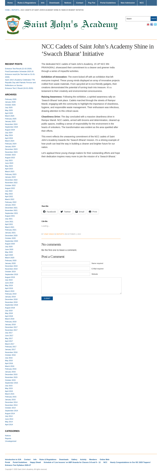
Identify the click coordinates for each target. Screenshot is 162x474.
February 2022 (10, 202)
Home (10, 3)
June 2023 (9, 163)
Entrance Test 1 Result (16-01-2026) (19, 88)
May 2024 (9, 135)
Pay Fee (91, 3)
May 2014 (9, 422)
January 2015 (10, 400)
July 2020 (8, 247)
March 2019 (9, 291)
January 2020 (10, 263)
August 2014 (10, 413)
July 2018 (8, 311)
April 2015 (9, 391)
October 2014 (10, 408)
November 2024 (11, 124)
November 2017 (11, 330)
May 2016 (9, 360)
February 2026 (10, 99)
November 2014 (11, 405)
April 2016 (9, 363)
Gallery (74, 459)
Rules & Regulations (27, 3)
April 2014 (9, 424)
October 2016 (10, 355)
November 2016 (11, 352)
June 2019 (9, 283)
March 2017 (9, 344)
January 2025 (10, 121)
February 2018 (10, 322)
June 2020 (9, 249)
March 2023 (9, 171)
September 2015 (11, 383)
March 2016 (9, 366)
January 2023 (10, 177)
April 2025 (9, 113)
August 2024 (10, 130)
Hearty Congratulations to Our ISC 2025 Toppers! (130, 462)
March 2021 (9, 227)
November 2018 (11, 302)
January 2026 (10, 102)
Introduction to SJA (13, 459)
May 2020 (9, 252)
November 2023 (11, 152)
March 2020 (9, 258)
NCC (142, 3)
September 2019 (11, 274)
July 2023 (8, 160)
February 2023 (10, 174)
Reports (15, 10)
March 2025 (9, 116)
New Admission (128, 3)
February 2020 (10, 260)
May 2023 (9, 166)
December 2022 (11, 180)
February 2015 (10, 397)
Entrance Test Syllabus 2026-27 (18, 465)
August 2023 (10, 158)
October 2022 (10, 185)
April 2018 (9, 316)
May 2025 (9, 110)
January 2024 (10, 146)
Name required (97, 263)
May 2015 (9, 388)
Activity (83, 459)
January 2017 (10, 349)
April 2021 (9, 224)
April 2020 (9, 255)
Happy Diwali (35, 462)
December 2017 (11, 327)
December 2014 (11, 402)
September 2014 (11, 411)
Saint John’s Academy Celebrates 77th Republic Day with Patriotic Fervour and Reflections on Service (20, 82)
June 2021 (9, 222)
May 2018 (9, 313)
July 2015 (8, 386)
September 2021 (11, 213)
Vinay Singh (49, 234)
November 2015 (11, 377)
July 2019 (8, 280)
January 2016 (10, 372)
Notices (67, 3)
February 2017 (10, 347)
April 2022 (9, 196)
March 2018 (9, 319)
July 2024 (8, 133)
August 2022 (10, 188)
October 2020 (10, 238)
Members (93, 459)
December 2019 (11, 266)
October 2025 (10, 105)
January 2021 (10, 233)
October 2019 (10, 271)
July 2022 (8, 191)
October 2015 (10, 380)
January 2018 (10, 324)
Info (42, 3)
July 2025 (8, 107)
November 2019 (11, 269)
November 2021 (11, 210)
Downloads (54, 3)
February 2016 (10, 369)
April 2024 (9, 138)
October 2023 (10, 155)
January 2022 (10, 205)
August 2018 (10, 308)
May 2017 (9, 338)
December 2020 (11, 235)
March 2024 (9, 141)
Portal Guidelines (108, 3)
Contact (79, 3)
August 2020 (10, 244)
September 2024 (11, 127)
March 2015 (9, 394)
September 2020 (11, 241)
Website (95, 274)
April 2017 (9, 341)
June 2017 (9, 335)
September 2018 (11, 305)
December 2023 (11, 149)
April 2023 (9, 169)
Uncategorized (10, 441)
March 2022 (9, 199)
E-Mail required (97, 269)
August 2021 (10, 216)
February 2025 (10, 119)
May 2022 (9, 194)
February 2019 (10, 294)
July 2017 (8, 333)
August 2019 (10, 277)
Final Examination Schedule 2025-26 (19, 71)
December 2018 (11, 299)
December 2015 (11, 374)
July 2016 (8, 358)
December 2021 (11, 208)
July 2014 (8, 416)
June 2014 (9, 419)
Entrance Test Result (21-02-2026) (18, 69)
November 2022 (11, 182)
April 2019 (9, 288)
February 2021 (10, 230)
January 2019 (10, 297)
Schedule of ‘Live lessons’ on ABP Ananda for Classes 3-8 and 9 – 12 (72, 462)
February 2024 (10, 144)
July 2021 (8, 219)
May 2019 (9, 285)
